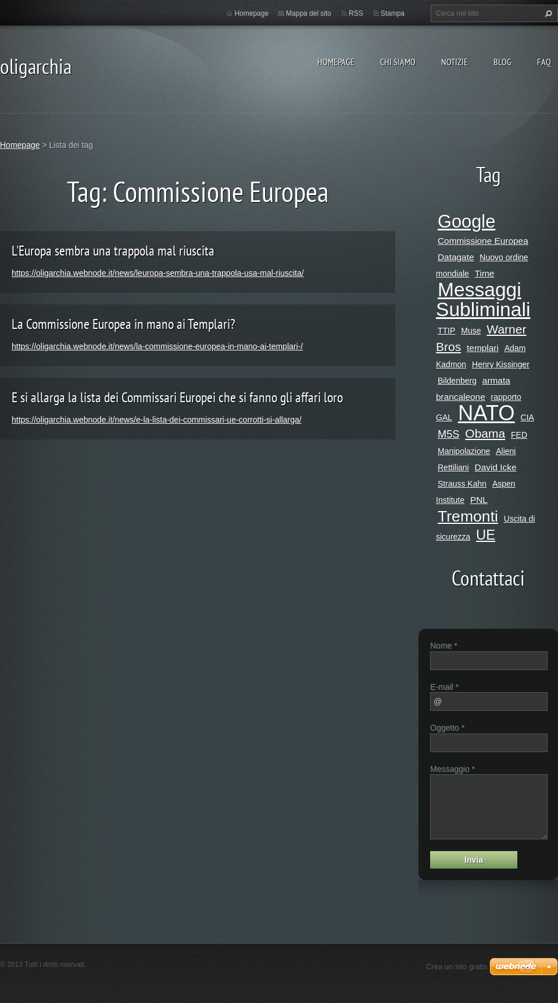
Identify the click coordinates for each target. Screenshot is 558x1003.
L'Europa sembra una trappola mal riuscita (113, 251)
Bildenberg (457, 380)
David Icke (496, 467)
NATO (486, 413)
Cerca (547, 13)
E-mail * (444, 687)
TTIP (446, 330)
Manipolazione (464, 451)
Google (466, 221)
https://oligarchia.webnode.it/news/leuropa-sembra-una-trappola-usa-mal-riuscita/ (158, 273)
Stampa (393, 13)
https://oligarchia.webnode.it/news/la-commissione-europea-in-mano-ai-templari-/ (157, 346)
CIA (527, 417)
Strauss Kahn (462, 483)
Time (485, 273)
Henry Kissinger (501, 364)
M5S (448, 434)
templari (483, 348)
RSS (356, 13)
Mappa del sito (308, 13)
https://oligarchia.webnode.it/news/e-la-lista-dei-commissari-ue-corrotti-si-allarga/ (157, 419)
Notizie (454, 62)
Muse (471, 330)
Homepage (336, 62)
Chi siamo (398, 62)
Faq (544, 62)
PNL (479, 500)
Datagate (456, 257)
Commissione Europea (483, 241)
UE (485, 535)
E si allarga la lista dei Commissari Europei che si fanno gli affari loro (177, 397)
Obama (485, 433)
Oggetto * (447, 727)
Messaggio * (452, 769)
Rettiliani (453, 467)
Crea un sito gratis (457, 966)
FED (519, 435)
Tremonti (468, 516)
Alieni (506, 451)
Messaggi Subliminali (483, 299)
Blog (502, 62)
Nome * (443, 645)
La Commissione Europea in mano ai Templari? (123, 324)
